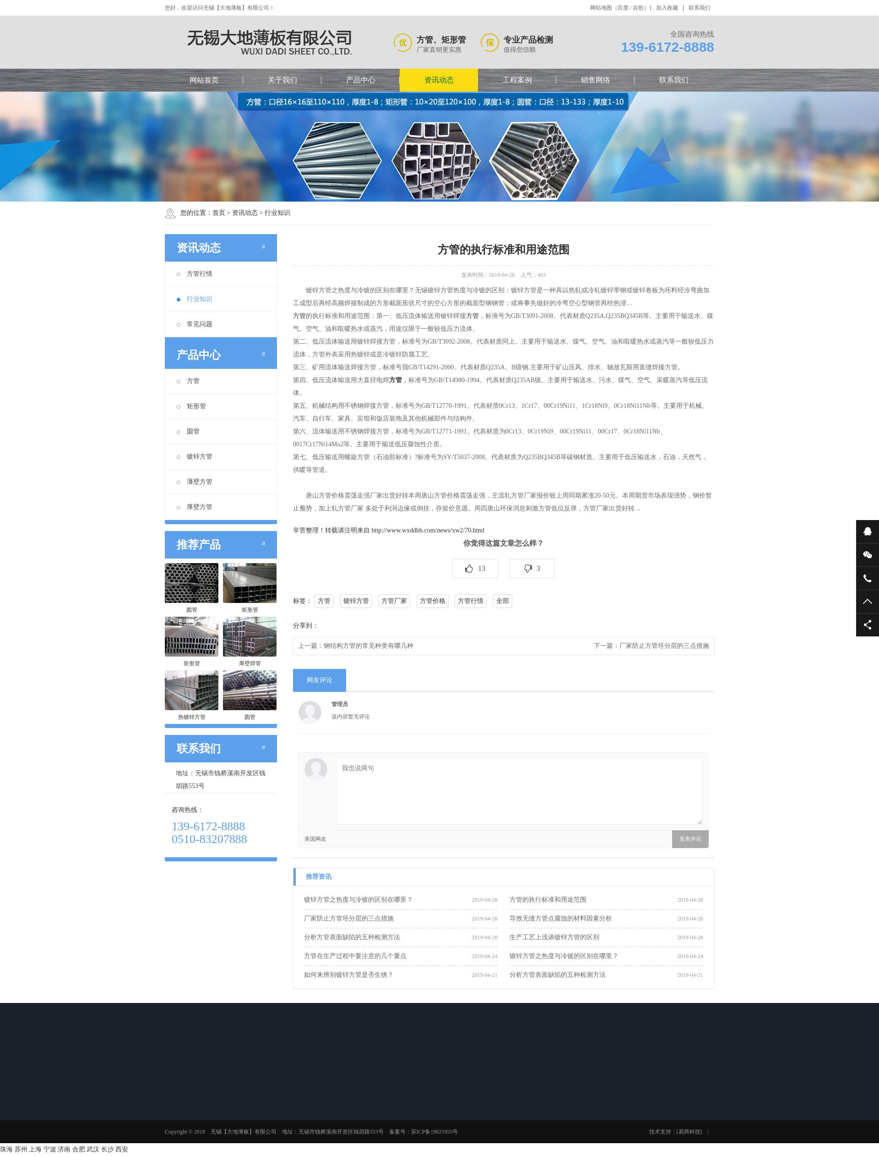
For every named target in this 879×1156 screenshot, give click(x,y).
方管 (188, 381)
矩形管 (191, 406)
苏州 (21, 1149)
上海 (35, 1149)
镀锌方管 (194, 456)
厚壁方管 (194, 507)
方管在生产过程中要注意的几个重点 (355, 956)
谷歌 (638, 8)
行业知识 (277, 212)
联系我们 (700, 8)
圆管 (188, 431)
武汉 (93, 1149)
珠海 (6, 1149)
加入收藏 (667, 8)
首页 (218, 212)
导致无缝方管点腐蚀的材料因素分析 (561, 918)
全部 (502, 600)
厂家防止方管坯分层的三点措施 (664, 645)
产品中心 (360, 80)
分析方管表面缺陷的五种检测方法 (352, 937)
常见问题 (194, 324)
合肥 (78, 1149)
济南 (64, 1149)
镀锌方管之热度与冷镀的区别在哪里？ (358, 899)
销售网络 (595, 80)
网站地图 (601, 8)
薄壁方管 (194, 481)
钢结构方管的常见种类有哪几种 (368, 645)
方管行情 (194, 273)
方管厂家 (394, 600)
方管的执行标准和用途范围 (548, 899)
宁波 (49, 1149)
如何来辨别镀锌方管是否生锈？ (349, 974)
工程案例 (517, 80)
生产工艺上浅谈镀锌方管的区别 (554, 937)
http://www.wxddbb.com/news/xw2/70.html (428, 530)
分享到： (306, 625)
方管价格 (432, 600)
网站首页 (204, 80)
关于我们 (282, 80)
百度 (623, 8)
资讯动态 (439, 80)
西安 (121, 1149)
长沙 (107, 1149)
